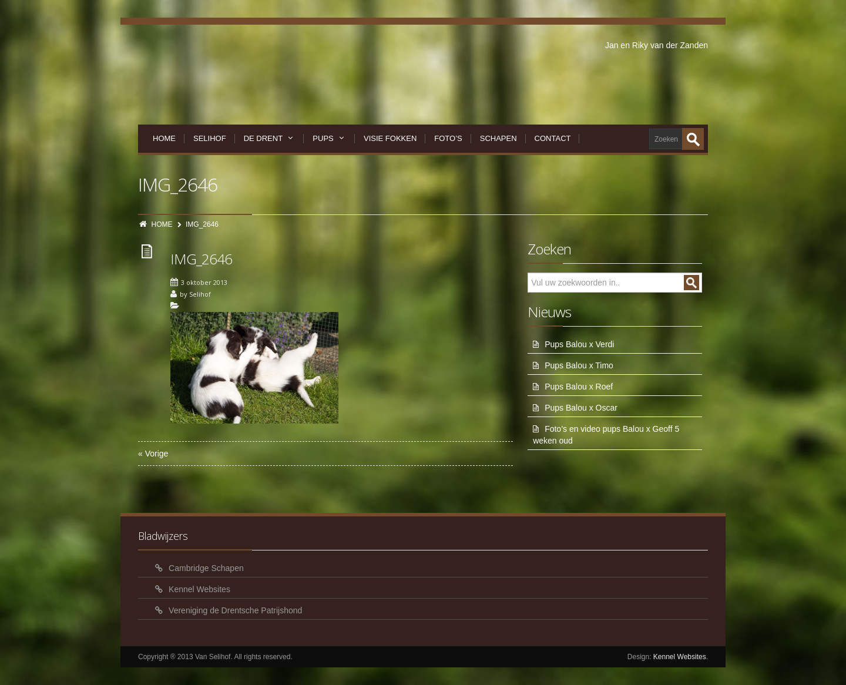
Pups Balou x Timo (579, 365)
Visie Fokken (390, 138)
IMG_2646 (201, 258)
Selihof (209, 138)
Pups (329, 138)
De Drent (270, 138)
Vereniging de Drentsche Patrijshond (235, 610)
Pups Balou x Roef (579, 386)
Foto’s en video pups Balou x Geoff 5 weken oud (606, 434)
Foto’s (448, 138)
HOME (162, 224)
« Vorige (153, 453)
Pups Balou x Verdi (579, 344)
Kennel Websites (199, 589)
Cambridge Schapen (206, 568)
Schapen (498, 138)
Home (164, 138)
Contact (553, 138)
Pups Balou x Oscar (581, 407)
